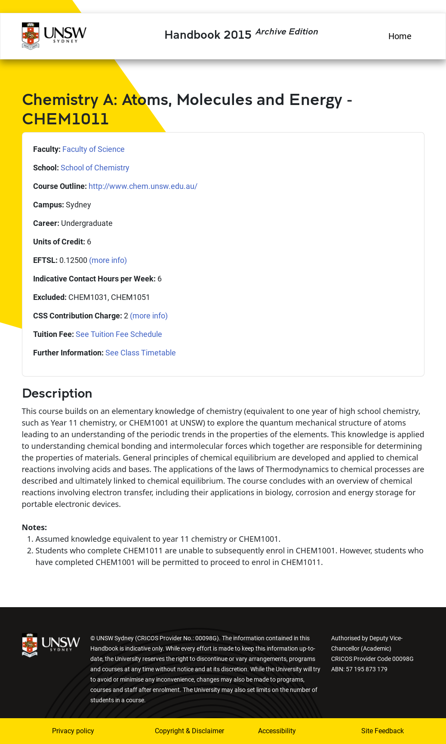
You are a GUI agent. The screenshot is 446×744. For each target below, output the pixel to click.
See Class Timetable (140, 352)
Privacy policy (73, 731)
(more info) (108, 260)
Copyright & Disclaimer (177, 731)
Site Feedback (382, 731)
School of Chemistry (95, 167)
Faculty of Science (93, 149)
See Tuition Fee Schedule (119, 334)
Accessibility (277, 731)
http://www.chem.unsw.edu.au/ (143, 186)
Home (400, 36)
